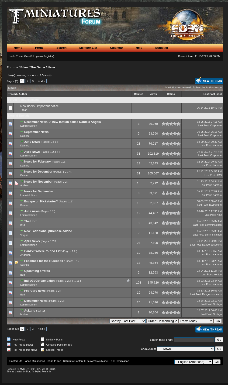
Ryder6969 (215, 205)
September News (36, 132)
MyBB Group (48, 369)
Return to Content (73, 361)
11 (77, 280)
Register (48, 56)
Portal (39, 47)
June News (32, 141)
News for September (39, 191)
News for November (38, 181)
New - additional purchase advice (48, 231)
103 (138, 282)
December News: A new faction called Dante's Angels (62, 122)
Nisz (219, 214)
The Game (37, 67)
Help (139, 47)
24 (138, 243)
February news (35, 290)
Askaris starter (34, 310)
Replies (138, 94)
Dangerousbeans (212, 244)
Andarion (25, 254)
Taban (23, 109)
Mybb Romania (43, 371)
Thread (12, 94)
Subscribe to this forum (207, 87)
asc (219, 94)
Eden (24, 67)
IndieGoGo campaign (39, 280)
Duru (28, 371)
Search (61, 47)
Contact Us (15, 361)
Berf (22, 225)
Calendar (116, 47)
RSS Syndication (119, 361)
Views (153, 94)
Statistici (161, 47)
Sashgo (24, 264)
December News (36, 300)
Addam (24, 185)
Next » (41, 81)
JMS (219, 175)
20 (138, 302)
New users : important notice (39, 106)
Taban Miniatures (34, 361)
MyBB (23, 369)
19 (138, 203)
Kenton (218, 274)
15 (138, 183)
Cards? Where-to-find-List (43, 251)
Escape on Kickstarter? (41, 201)
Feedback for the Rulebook (43, 261)
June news (32, 211)
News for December (38, 171)
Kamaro (24, 135)
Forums (12, 67)
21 (138, 143)
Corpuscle (216, 125)
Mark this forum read (178, 87)
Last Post (209, 94)
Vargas (24, 235)
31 (138, 153)
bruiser (24, 314)
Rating (171, 94)
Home (18, 47)
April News (32, 151)
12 (138, 213)
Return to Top (53, 361)
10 (138, 252)
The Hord (31, 221)
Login (36, 56)
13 (138, 163)
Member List (88, 47)
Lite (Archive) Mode (97, 361)
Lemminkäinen (28, 125)
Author (23, 94)
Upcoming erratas (37, 271)
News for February (37, 161)
